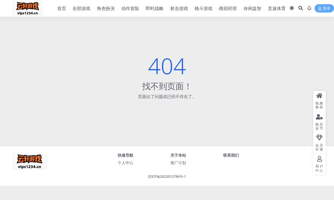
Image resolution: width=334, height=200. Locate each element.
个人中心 (125, 162)
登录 (324, 8)
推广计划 (178, 162)
